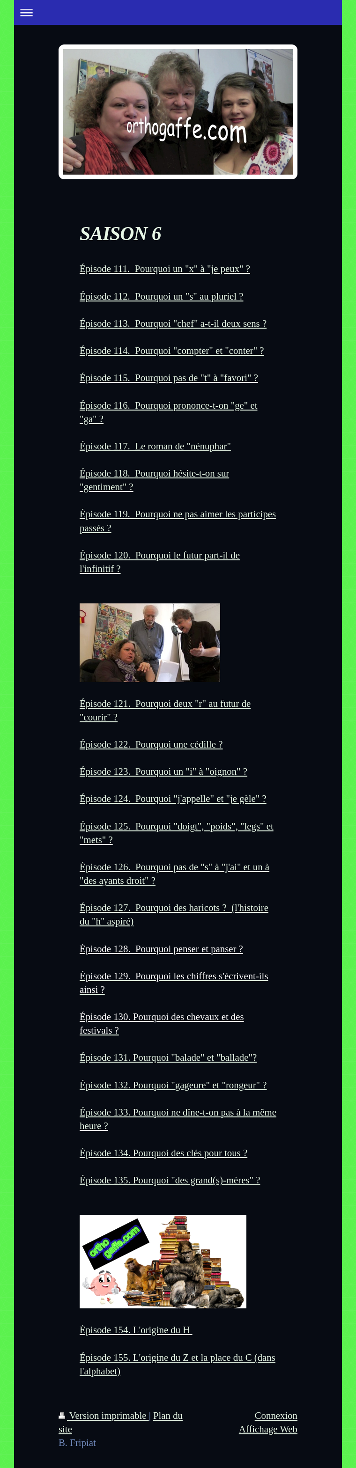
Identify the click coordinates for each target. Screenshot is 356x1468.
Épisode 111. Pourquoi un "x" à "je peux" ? (165, 268)
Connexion (276, 1415)
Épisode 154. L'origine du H (136, 1329)
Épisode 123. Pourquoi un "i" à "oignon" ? (163, 771)
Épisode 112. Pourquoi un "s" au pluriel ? (162, 296)
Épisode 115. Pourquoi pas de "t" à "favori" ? (169, 377)
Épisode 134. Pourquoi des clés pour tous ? (163, 1152)
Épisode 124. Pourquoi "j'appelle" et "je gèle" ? (173, 798)
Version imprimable (104, 1415)
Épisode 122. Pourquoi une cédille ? (151, 744)
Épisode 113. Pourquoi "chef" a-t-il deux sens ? (173, 323)
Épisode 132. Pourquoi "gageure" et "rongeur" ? (173, 1084)
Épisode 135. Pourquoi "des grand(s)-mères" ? (170, 1179)
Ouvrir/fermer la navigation (177, 12)
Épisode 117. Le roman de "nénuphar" (155, 445)
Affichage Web (268, 1429)
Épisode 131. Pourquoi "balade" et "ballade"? (168, 1057)
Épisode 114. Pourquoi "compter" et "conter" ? (172, 350)
